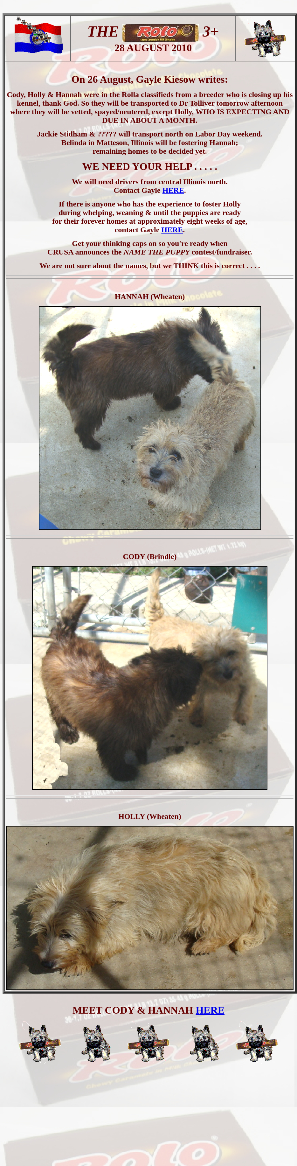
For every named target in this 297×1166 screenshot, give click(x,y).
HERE (173, 190)
